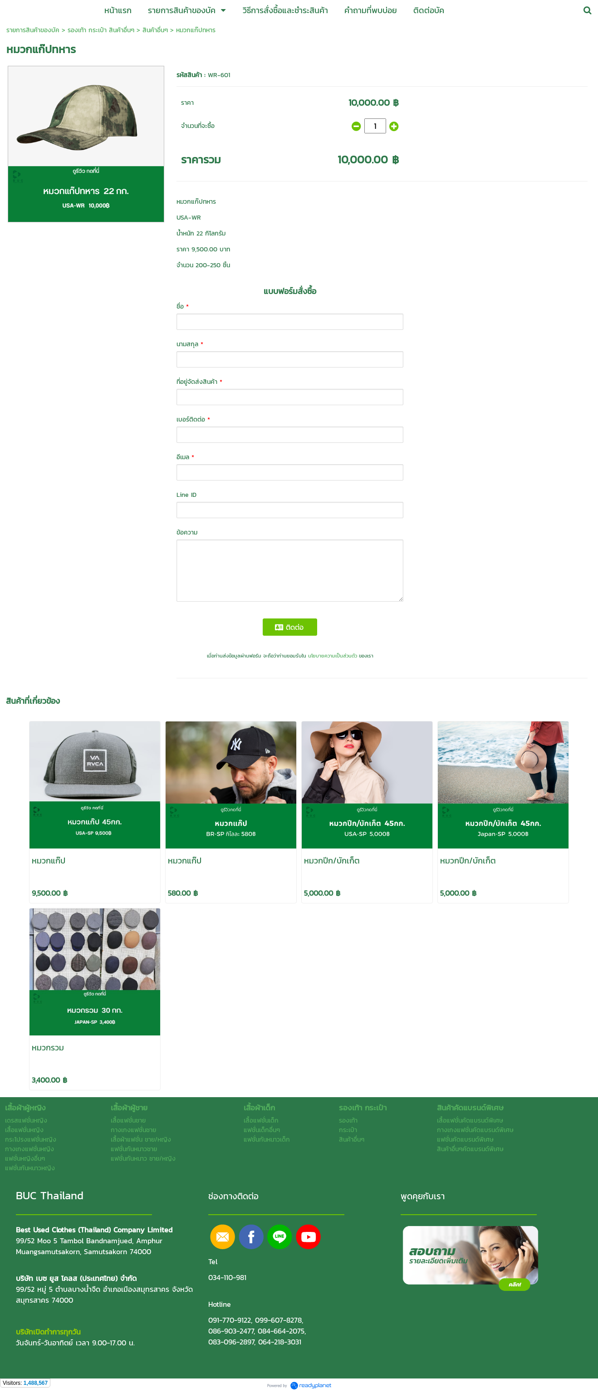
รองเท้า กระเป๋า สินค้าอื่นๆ (101, 30)
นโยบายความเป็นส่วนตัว (332, 655)
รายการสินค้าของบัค (32, 30)
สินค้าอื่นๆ (155, 30)
